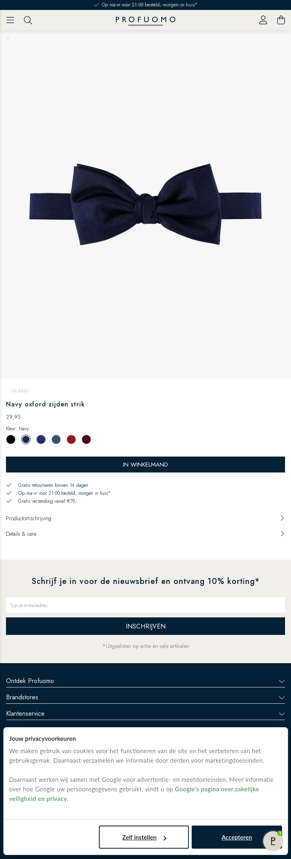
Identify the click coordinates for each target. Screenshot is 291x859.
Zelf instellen (144, 837)
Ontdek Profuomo (145, 680)
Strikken (20, 390)
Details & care (145, 534)
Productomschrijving (145, 518)
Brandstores (145, 697)
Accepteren (237, 837)
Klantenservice (145, 713)
